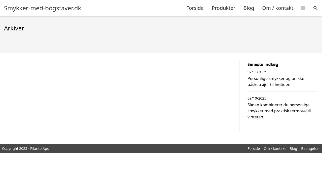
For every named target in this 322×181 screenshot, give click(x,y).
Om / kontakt (277, 8)
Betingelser (310, 148)
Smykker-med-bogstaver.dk (42, 8)
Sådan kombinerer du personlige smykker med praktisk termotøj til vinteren (279, 111)
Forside (195, 8)
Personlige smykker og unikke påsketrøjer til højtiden (276, 81)
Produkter (223, 8)
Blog (249, 8)
